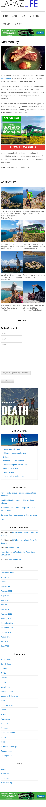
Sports (3, 741)
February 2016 (6, 618)
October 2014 (6, 636)
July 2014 (4, 645)
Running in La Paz (14, 551)
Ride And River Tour (10, 472)
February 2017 (6, 595)
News (3, 704)
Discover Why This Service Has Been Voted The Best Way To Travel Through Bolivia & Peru (11, 214)
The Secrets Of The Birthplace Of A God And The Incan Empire (12, 246)
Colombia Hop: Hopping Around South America (19, 519)
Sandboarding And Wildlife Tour (15, 468)
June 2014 (5, 650)
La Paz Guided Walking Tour (14, 480)
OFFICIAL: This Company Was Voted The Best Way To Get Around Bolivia (34, 246)
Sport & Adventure (8, 736)
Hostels (4, 681)
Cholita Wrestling (9, 476)
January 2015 (6, 622)
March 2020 (5, 585)
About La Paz (6, 663)
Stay (23, 15)
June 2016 (5, 604)
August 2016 (6, 599)
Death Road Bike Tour (11, 453)
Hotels (3, 686)
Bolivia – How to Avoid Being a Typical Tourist (34, 276)
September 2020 (7, 576)
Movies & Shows (7, 695)
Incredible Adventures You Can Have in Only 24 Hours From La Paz (11, 277)
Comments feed (7, 782)
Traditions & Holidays (9, 750)
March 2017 (5, 590)
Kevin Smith (5, 556)
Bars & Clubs (6, 668)
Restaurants (5, 723)
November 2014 (7, 631)
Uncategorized (6, 759)
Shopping (4, 732)
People (3, 713)
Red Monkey (6, 78)
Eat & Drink (34, 15)
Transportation (6, 755)
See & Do (6, 23)
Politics (3, 718)
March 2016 (5, 613)
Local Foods (5, 691)
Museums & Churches (9, 700)
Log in (3, 773)
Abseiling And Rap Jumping (13, 464)
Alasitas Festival (15, 563)
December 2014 (7, 627)
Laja (2, 523)
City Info (18, 23)
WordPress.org (6, 786)
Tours (3, 746)
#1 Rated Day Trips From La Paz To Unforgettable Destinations (11, 308)
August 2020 (6, 581)
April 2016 (5, 608)
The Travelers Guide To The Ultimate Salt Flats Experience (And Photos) (33, 308)
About (15, 15)
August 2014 (6, 641)
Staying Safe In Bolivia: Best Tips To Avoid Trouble (34, 212)
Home (5, 15)
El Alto (3, 677)
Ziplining (6, 461)
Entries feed (5, 777)
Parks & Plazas (7, 709)
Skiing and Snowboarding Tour (14, 457)
